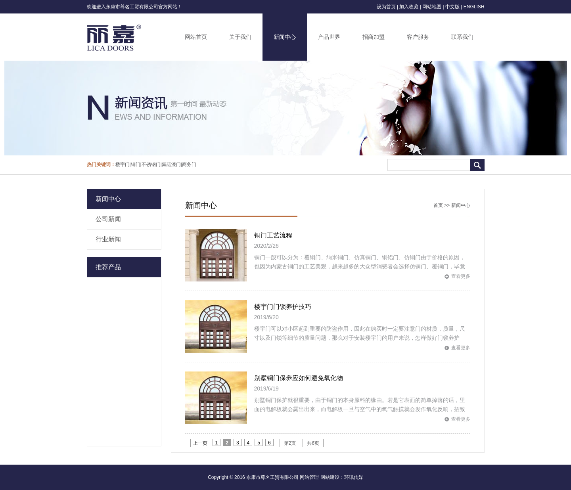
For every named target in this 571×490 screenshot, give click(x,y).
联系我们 (462, 37)
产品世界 (329, 37)
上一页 (200, 443)
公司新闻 (108, 219)
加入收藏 (408, 7)
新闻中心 (285, 37)
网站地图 (431, 7)
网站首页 (196, 37)
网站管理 (309, 477)
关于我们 (240, 37)
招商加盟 (373, 37)
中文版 (452, 7)
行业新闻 (108, 239)
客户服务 (418, 37)
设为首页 (386, 7)
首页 (438, 205)
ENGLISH (474, 7)
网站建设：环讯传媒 (341, 477)
